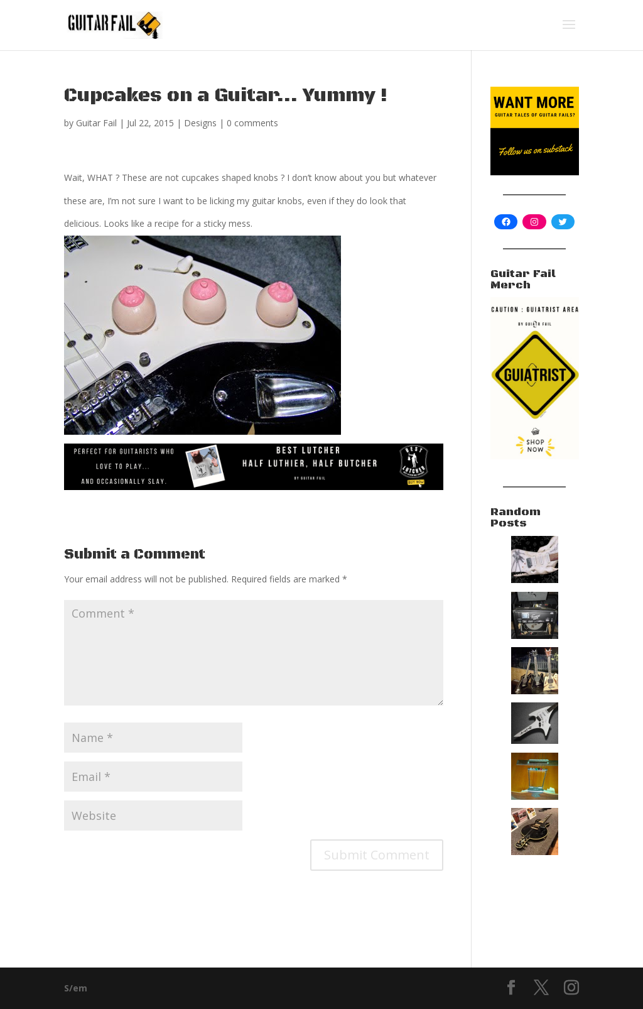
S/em (75, 988)
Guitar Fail (96, 123)
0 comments (252, 123)
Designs (200, 123)
